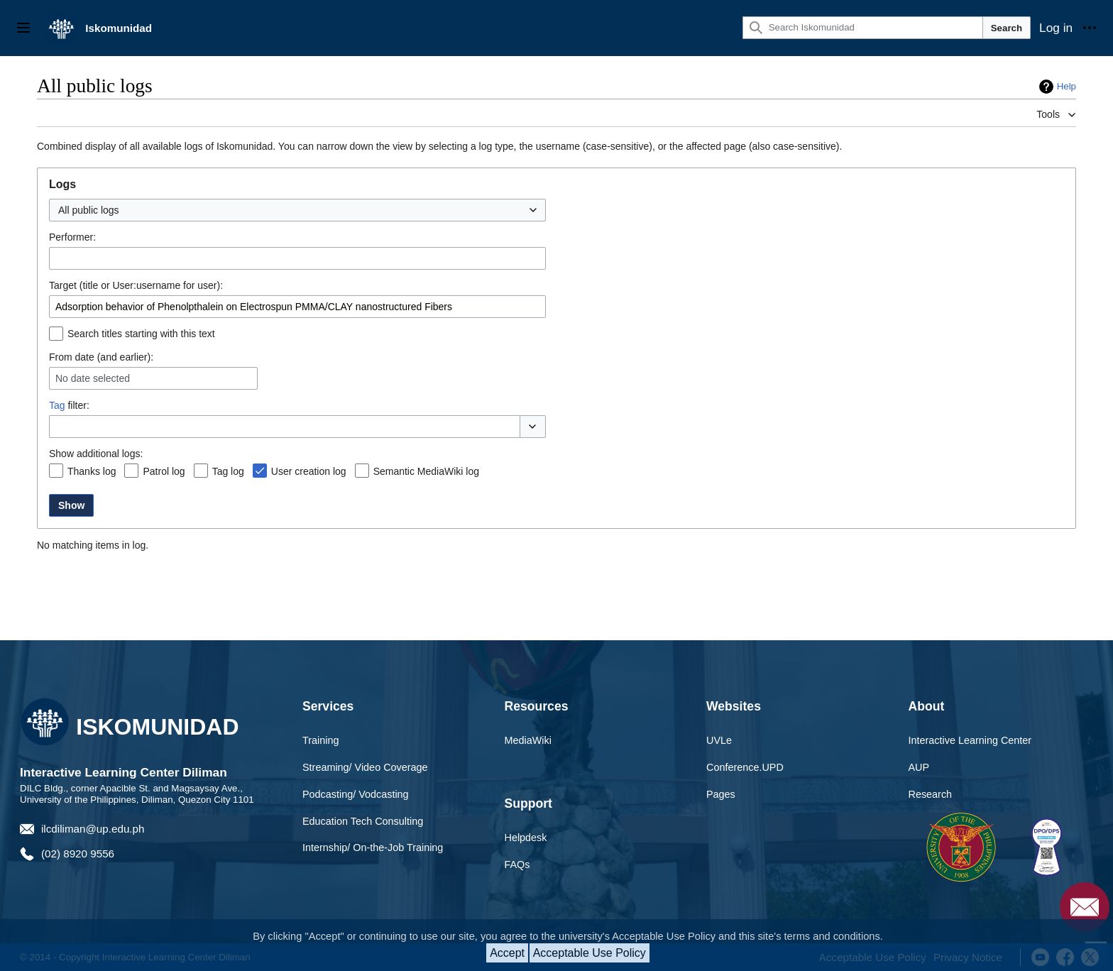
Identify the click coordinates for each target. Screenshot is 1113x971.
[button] (533, 426)
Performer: (72, 237)
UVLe (719, 740)
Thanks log (91, 471)
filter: (69, 405)
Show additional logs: (96, 453)
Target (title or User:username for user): (136, 285)
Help (1066, 86)
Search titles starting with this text (141, 333)
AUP (919, 767)
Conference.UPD (745, 767)
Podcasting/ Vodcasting (355, 794)
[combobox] (297, 210)
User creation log (308, 471)
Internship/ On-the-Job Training (372, 847)
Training (320, 740)
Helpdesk (526, 837)
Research (931, 794)
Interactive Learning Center (970, 740)
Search (1006, 28)
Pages (720, 794)
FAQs (517, 864)
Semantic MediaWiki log (426, 471)
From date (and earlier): (101, 357)
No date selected (92, 378)
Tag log (228, 471)
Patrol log (164, 471)
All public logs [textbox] (88, 210)
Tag (57, 405)
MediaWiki (528, 740)
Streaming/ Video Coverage (365, 767)
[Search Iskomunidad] (862, 27)
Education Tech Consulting (362, 821)
